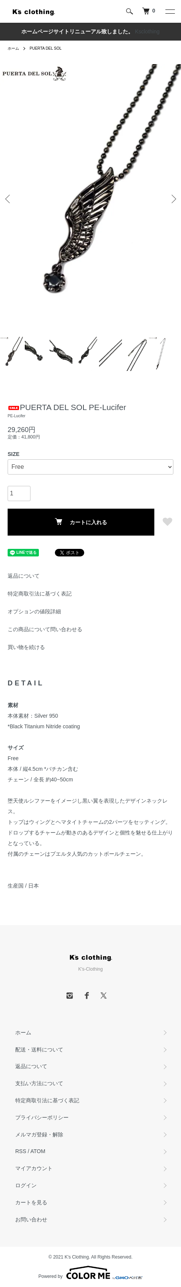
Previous (8, 198)
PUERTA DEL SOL (46, 48)
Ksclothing (147, 31)
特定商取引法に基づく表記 (40, 594)
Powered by (90, 1272)
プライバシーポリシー (42, 1117)
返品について (24, 576)
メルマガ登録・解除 (39, 1134)
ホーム (13, 48)
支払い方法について (39, 1083)
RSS (20, 1151)
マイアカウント (34, 1168)
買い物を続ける (26, 647)
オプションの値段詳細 (34, 611)
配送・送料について (39, 1050)
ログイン (26, 1185)
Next (172, 198)
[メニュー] (169, 11)
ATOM (37, 1151)
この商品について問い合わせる (45, 629)
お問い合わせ (31, 1219)
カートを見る (31, 1202)
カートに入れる (81, 521)
